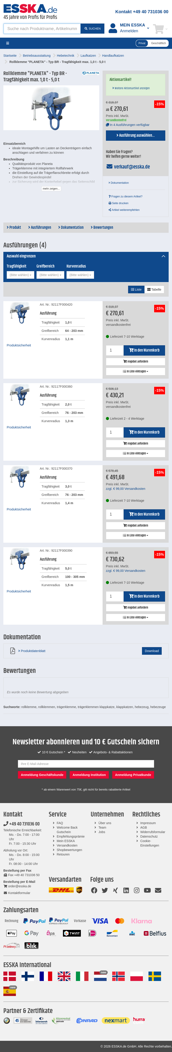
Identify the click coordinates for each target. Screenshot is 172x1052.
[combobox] (20, 275)
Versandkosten (67, 845)
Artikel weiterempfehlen (124, 210)
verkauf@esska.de (128, 167)
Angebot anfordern (135, 361)
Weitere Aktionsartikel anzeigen (131, 88)
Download (152, 651)
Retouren (63, 854)
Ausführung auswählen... (135, 135)
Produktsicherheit (19, 345)
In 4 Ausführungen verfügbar (128, 125)
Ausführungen (39, 228)
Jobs (102, 832)
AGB (143, 827)
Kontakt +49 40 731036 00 (141, 11)
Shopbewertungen (69, 850)
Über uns (105, 823)
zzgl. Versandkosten (125, 488)
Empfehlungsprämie (71, 836)
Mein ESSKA (66, 841)
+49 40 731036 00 (21, 824)
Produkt (14, 228)
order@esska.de (17, 886)
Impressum (148, 823)
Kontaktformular (16, 893)
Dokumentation (119, 182)
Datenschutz (149, 836)
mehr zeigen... (51, 188)
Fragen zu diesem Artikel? (125, 196)
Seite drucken (119, 203)
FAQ (60, 823)
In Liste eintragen (135, 371)
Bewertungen (102, 228)
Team (102, 827)
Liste (136, 289)
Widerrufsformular (152, 832)
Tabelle (154, 289)
